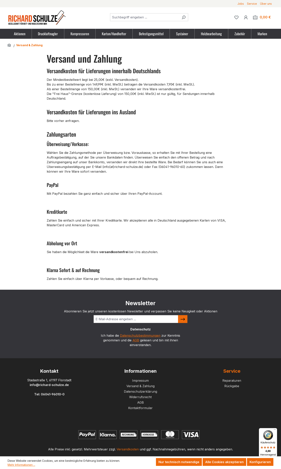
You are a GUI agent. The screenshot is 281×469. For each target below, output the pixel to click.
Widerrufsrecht (140, 397)
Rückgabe (231, 386)
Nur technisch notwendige (178, 462)
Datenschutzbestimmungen (140, 335)
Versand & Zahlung (140, 386)
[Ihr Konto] (246, 17)
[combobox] (144, 17)
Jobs (240, 3)
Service (252, 3)
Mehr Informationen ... (21, 464)
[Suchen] (183, 17)
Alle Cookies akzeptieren (224, 462)
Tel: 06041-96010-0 (49, 394)
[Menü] (274, 430)
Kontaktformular (140, 408)
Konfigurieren (260, 462)
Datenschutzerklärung (140, 391)
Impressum (140, 380)
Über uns (266, 3)
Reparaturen (231, 380)
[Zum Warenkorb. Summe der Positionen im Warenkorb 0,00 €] (262, 17)
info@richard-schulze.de (49, 385)
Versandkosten (128, 449)
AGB (135, 340)
